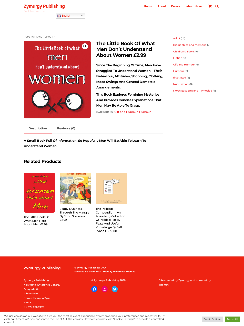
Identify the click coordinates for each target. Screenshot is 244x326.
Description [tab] (37, 128)
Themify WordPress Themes (119, 271)
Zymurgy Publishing (88, 267)
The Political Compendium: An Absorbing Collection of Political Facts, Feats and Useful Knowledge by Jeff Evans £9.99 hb (110, 220)
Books (175, 6)
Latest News (193, 6)
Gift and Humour (42, 37)
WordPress (95, 271)
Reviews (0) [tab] (66, 128)
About (161, 6)
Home (148, 6)
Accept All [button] (232, 319)
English (63, 16)
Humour (145, 112)
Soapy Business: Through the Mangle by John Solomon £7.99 (74, 214)
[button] (85, 46)
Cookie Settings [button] (212, 319)
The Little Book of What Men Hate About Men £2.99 (36, 220)
